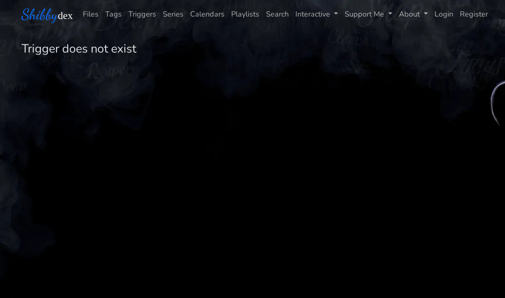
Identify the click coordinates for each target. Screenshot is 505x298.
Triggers (142, 14)
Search (277, 14)
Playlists (245, 14)
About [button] (410, 14)
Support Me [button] (365, 14)
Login (444, 14)
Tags (113, 14)
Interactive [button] (313, 14)
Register (474, 14)
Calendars (207, 14)
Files (91, 14)
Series (173, 14)
